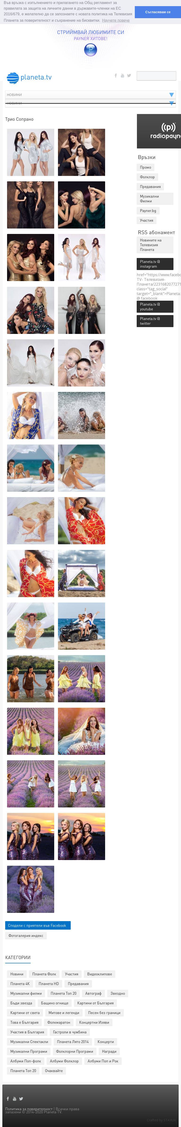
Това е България (24, 1021)
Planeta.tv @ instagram (150, 263)
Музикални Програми (28, 1050)
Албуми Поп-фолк (25, 1060)
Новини (16, 973)
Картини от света (25, 1012)
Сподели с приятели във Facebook (37, 924)
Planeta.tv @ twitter (150, 320)
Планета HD (49, 983)
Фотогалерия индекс (25, 934)
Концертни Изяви (94, 1021)
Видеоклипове (99, 973)
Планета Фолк (44, 973)
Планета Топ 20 (63, 992)
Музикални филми (26, 992)
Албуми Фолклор (64, 1060)
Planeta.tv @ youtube (150, 306)
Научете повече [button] (116, 20)
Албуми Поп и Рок (103, 1060)
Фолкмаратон (58, 1021)
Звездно (118, 992)
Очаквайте (54, 1070)
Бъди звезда (21, 1002)
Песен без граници (104, 1012)
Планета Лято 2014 (73, 1041)
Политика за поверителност (29, 1108)
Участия (71, 973)
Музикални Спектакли (29, 1041)
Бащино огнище (54, 1002)
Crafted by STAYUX (161, 1119)
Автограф (93, 992)
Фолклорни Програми (74, 1050)
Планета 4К (20, 983)
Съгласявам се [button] (157, 12)
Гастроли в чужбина (69, 1031)
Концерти (106, 1041)
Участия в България (27, 1031)
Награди (109, 1050)
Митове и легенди (64, 1012)
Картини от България (95, 1002)
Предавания (78, 983)
